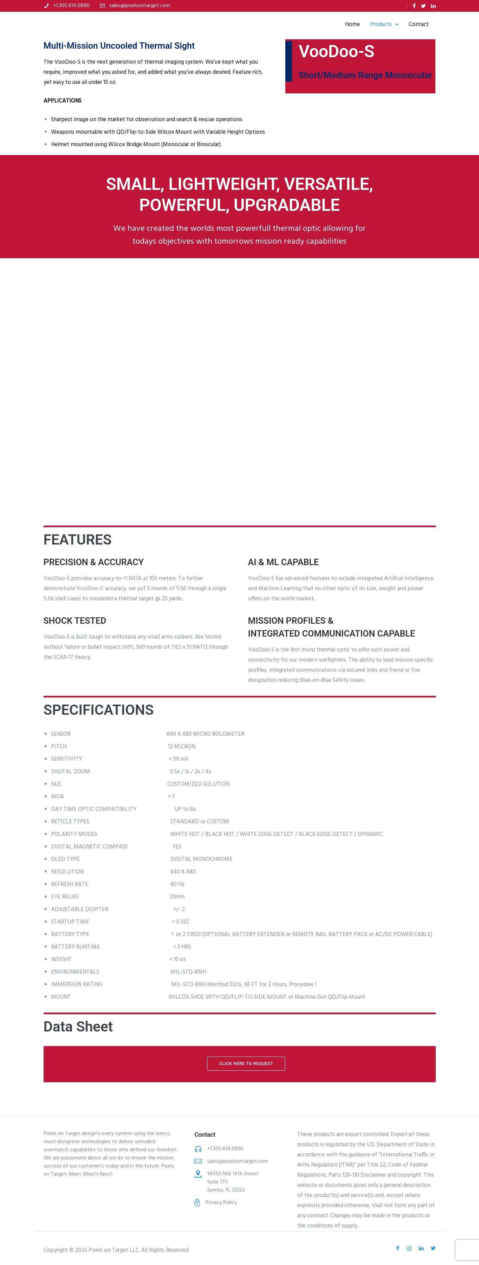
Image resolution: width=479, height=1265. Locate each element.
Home (346, 24)
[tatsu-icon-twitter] (423, 6)
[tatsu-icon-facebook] (414, 6)
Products (374, 24)
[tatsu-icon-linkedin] (433, 6)
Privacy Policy (221, 1202)
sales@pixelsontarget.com (139, 5)
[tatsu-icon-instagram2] (410, 1248)
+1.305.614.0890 (71, 5)
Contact (412, 24)
